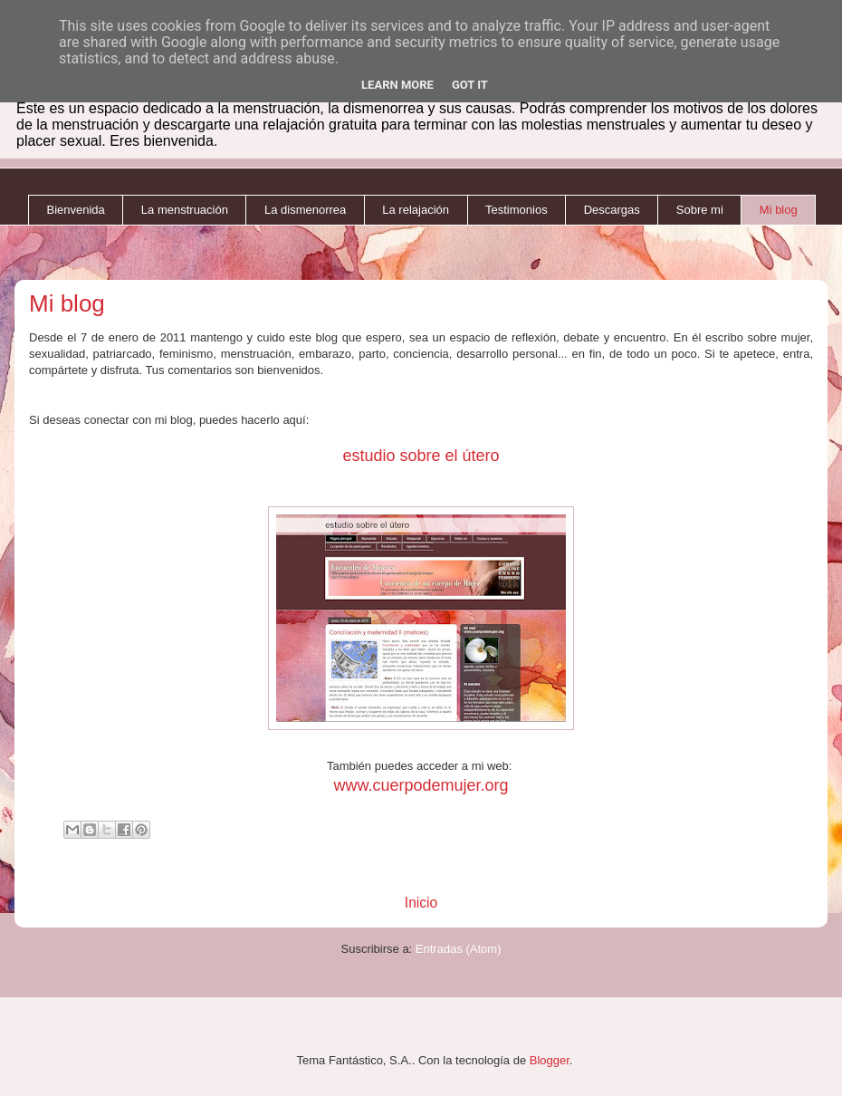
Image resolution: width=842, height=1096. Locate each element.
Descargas (612, 209)
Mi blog (779, 209)
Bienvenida (76, 209)
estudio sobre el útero (420, 456)
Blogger (549, 1060)
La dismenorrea (305, 209)
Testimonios (516, 209)
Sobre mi (699, 209)
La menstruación (184, 209)
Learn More (397, 84)
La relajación (415, 209)
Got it (470, 84)
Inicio (421, 902)
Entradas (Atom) (459, 949)
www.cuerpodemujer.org (420, 785)
